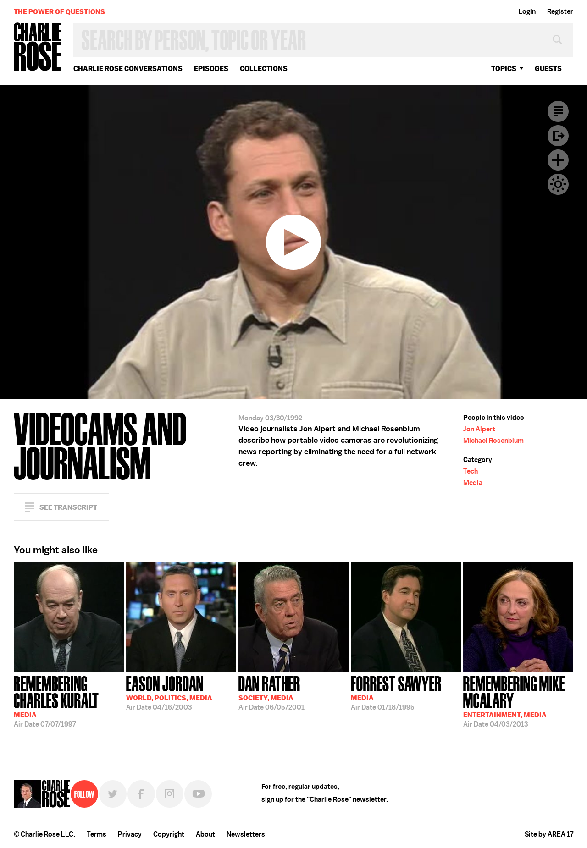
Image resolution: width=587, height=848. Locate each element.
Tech (470, 471)
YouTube (198, 794)
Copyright (168, 834)
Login (527, 11)
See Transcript (68, 507)
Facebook (141, 794)
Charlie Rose (38, 47)
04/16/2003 (169, 692)
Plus (558, 160)
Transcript (558, 111)
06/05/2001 (271, 692)
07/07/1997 (69, 700)
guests (548, 68)
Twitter (113, 794)
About (205, 834)
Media (472, 482)
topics (503, 68)
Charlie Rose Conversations (128, 68)
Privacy (130, 834)
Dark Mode (558, 184)
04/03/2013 (518, 700)
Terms (96, 834)
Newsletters (246, 834)
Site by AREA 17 (549, 834)
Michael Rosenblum (493, 440)
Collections (264, 68)
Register (560, 11)
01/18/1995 (396, 692)
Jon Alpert (479, 429)
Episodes (211, 68)
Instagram (169, 794)
